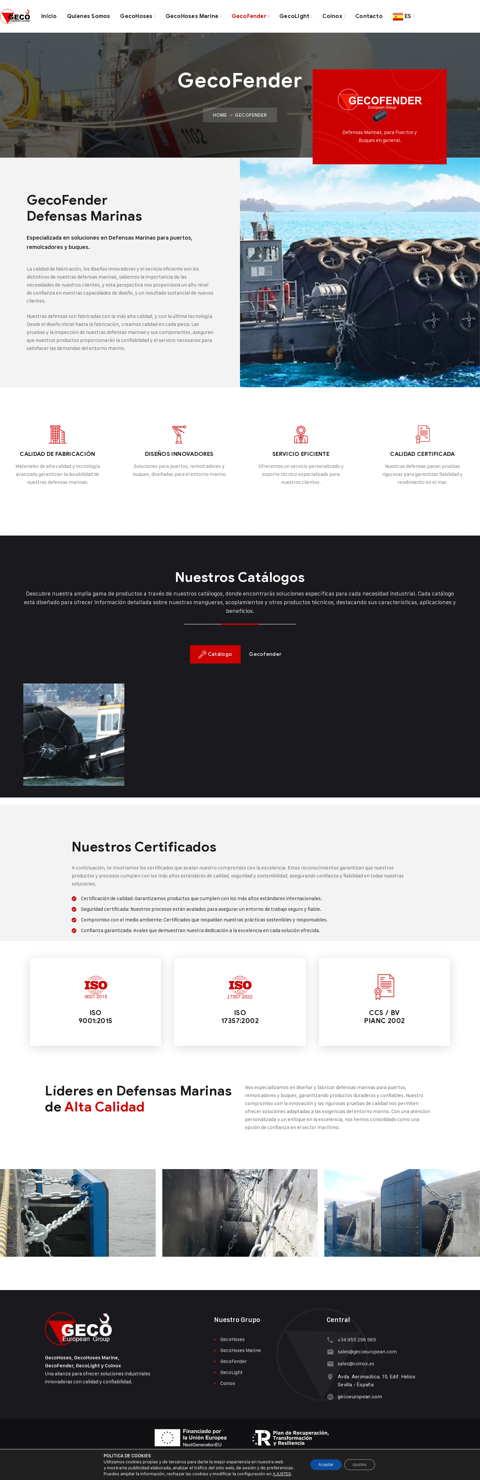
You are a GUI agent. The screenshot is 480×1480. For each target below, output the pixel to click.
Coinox (341, 14)
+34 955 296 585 (356, 1337)
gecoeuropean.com (359, 1394)
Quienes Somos (89, 14)
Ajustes (362, 1464)
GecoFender (256, 14)
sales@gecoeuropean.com (366, 1349)
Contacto (378, 14)
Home (220, 112)
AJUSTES (277, 1473)
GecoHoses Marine (197, 14)
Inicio (49, 14)
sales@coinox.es (355, 1361)
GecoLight (302, 14)
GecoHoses (139, 14)
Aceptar (323, 1464)
